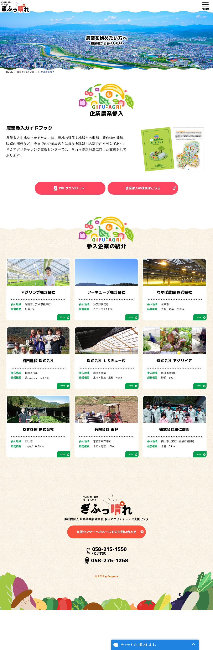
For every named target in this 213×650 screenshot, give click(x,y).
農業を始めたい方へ (28, 72)
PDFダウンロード (70, 188)
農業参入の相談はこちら (145, 188)
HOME (9, 72)
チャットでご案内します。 (126, 638)
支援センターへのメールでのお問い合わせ (106, 588)
